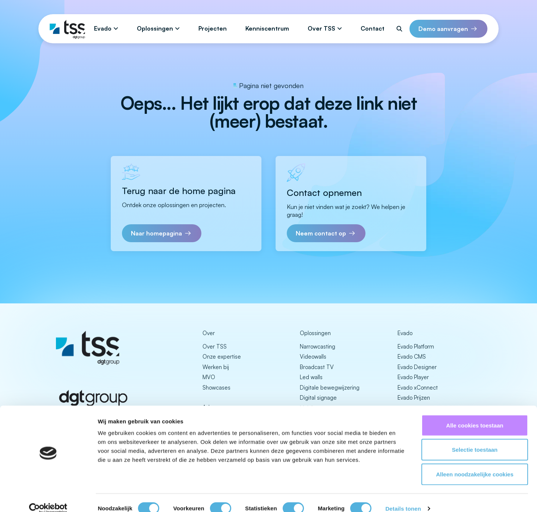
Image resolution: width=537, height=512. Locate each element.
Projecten (212, 28)
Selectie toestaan (475, 438)
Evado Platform (416, 346)
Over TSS (321, 28)
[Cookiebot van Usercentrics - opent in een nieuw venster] (48, 497)
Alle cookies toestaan (474, 414)
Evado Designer (417, 367)
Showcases (216, 387)
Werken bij (215, 367)
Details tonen (403, 497)
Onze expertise (221, 356)
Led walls (311, 377)
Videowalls (313, 356)
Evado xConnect (418, 387)
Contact (372, 28)
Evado (103, 28)
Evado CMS (412, 356)
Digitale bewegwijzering (329, 387)
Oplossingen (155, 28)
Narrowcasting (317, 346)
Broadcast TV (317, 367)
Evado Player (413, 377)
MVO (208, 377)
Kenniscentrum (267, 28)
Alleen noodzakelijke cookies (475, 463)
